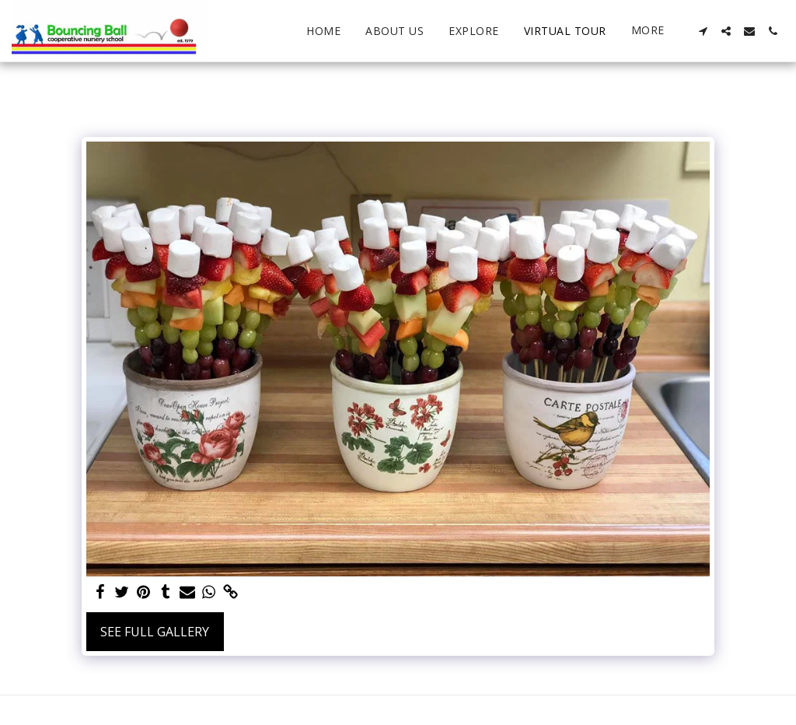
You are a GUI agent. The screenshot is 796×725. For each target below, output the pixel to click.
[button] (703, 31)
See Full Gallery (154, 631)
